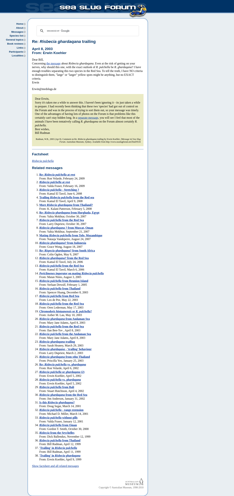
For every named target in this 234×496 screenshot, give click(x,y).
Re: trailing (64, 41)
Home (19, 23)
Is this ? (57, 402)
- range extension (61, 409)
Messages (17, 31)
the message (53, 63)
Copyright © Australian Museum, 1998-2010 (121, 487)
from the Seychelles (56, 432)
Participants (16, 51)
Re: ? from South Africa (67, 250)
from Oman (58, 425)
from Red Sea (59, 296)
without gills (58, 417)
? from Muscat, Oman (66, 227)
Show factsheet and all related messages (55, 466)
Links (20, 47)
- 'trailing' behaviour (65, 349)
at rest (54, 182)
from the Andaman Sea (65, 334)
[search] (87, 31)
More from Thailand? (66, 204)
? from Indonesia (62, 242)
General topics (14, 39)
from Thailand (59, 288)
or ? (65, 311)
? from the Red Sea (64, 258)
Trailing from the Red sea (66, 197)
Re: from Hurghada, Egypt (69, 212)
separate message (88, 117)
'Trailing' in (58, 447)
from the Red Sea (61, 220)
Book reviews (15, 43)
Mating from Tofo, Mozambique (70, 235)
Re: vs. (62, 364)
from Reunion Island (63, 280)
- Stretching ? (59, 189)
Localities (17, 55)
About (19, 27)
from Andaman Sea (64, 318)
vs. (60, 379)
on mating (71, 273)
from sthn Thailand (64, 356)
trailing (57, 341)
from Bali (56, 387)
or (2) (61, 372)
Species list (16, 35)
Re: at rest (57, 174)
